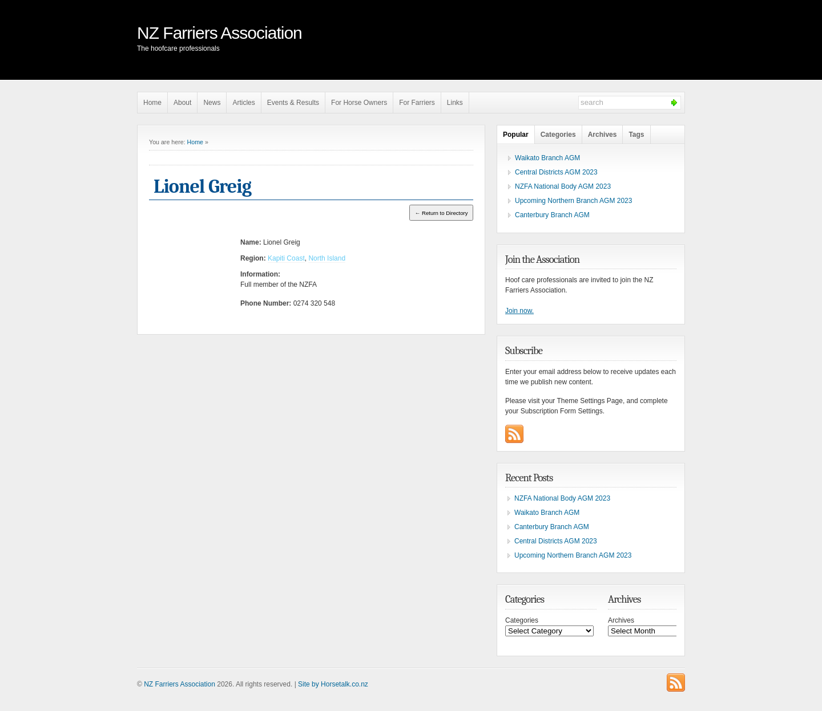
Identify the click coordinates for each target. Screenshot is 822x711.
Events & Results (293, 103)
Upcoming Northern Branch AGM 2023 (573, 201)
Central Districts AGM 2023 (556, 172)
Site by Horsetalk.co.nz (333, 684)
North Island (326, 258)
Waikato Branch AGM (547, 158)
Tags (636, 135)
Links (455, 103)
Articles (243, 103)
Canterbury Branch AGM (552, 215)
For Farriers (417, 103)
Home (152, 103)
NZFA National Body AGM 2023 (563, 186)
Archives (602, 135)
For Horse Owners (359, 103)
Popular (516, 135)
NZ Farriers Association (219, 32)
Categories (558, 135)
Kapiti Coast (286, 258)
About (182, 103)
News (211, 103)
